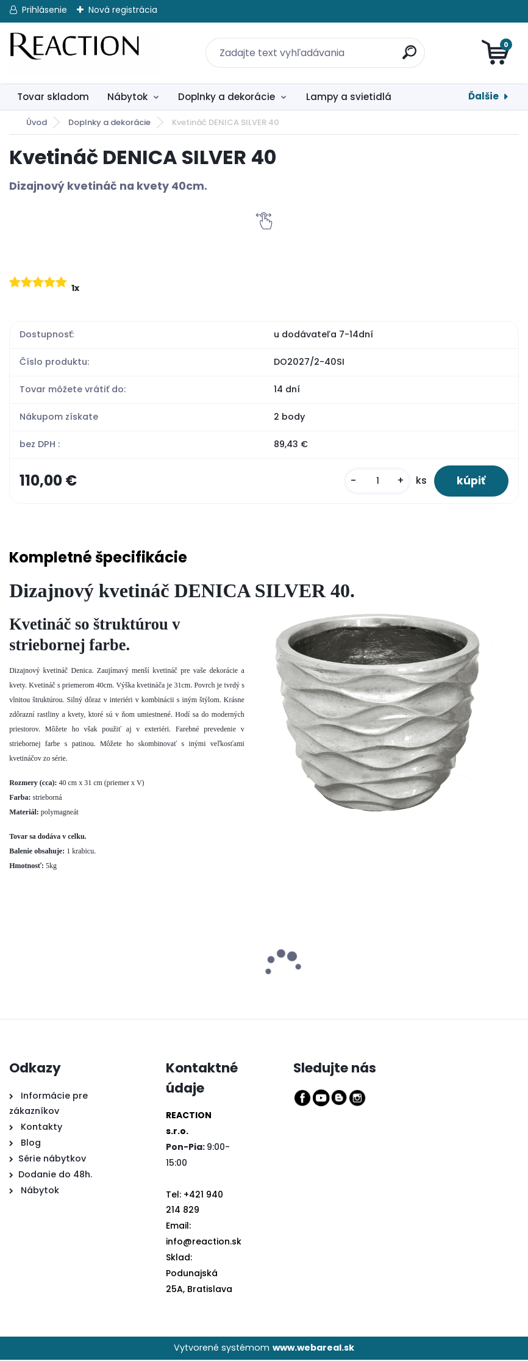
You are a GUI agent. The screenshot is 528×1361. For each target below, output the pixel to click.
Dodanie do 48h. (55, 1175)
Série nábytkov (52, 1160)
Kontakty (41, 1128)
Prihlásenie (44, 10)
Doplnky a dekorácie (226, 96)
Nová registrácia (122, 10)
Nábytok (127, 96)
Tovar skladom (53, 96)
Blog (29, 1144)
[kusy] (374, 481)
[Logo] (84, 53)
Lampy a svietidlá (348, 96)
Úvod (36, 122)
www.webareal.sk (313, 1349)
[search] (403, 45)
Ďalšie (483, 96)
